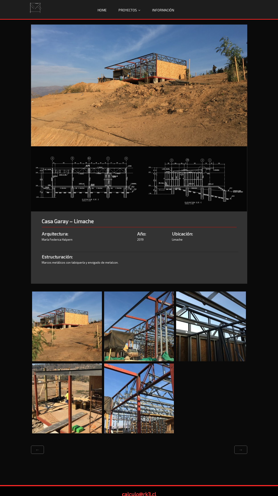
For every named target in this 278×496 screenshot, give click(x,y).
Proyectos (127, 10)
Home (102, 10)
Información (163, 10)
